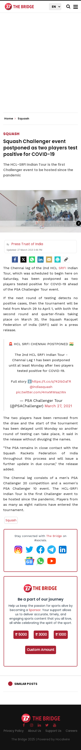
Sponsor (35, 610)
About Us (34, 731)
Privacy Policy (14, 731)
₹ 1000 (60, 634)
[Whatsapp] (32, 259)
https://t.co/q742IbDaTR (51, 381)
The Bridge (54, 536)
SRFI (62, 268)
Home (10, 119)
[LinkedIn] (40, 259)
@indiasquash (41, 387)
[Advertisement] (40, 66)
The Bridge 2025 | (24, 739)
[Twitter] (23, 259)
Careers (71, 731)
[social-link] (66, 259)
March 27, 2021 (58, 406)
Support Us (53, 731)
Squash (11, 133)
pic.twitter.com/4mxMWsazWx (41, 392)
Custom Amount (40, 649)
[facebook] (15, 259)
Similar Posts (25, 684)
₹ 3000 (41, 634)
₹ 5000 (21, 634)
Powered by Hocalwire (54, 739)
